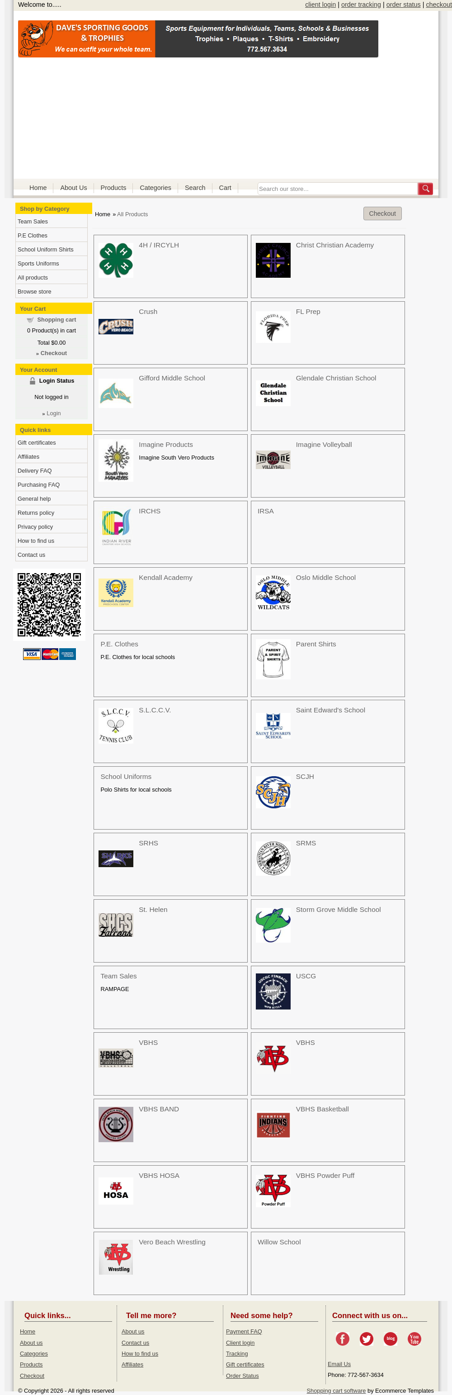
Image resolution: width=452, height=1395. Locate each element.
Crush (148, 311)
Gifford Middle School (172, 378)
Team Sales (118, 976)
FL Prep (308, 311)
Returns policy (36, 512)
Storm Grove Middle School (338, 909)
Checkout (382, 213)
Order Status (242, 1375)
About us (31, 1342)
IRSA (266, 511)
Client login (240, 1342)
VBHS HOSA (159, 1175)
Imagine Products (166, 444)
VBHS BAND (159, 1109)
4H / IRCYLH (159, 245)
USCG (306, 976)
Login (54, 413)
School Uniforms (125, 776)
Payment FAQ (244, 1331)
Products (114, 187)
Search (195, 187)
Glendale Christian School (336, 378)
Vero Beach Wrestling (172, 1242)
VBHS (148, 1042)
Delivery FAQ (35, 470)
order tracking (361, 4)
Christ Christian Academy (335, 245)
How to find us (36, 540)
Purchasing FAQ (39, 484)
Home (38, 187)
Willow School (279, 1242)
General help (34, 498)
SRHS (148, 843)
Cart (225, 187)
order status (403, 4)
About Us (73, 187)
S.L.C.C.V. (155, 710)
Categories (155, 187)
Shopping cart (57, 319)
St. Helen (153, 909)
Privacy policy (35, 526)
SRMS (306, 843)
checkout (439, 4)
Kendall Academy (166, 577)
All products (33, 277)
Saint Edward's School (330, 710)
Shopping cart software (336, 1390)
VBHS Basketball (322, 1109)
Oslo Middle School (326, 577)
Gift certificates (37, 442)
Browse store (35, 291)
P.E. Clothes (119, 644)
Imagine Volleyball (324, 444)
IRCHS (149, 511)
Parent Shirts (316, 644)
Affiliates (28, 456)
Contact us (31, 554)
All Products (132, 214)
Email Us (339, 1364)
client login (320, 4)
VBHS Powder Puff (325, 1175)
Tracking (237, 1353)
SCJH (305, 776)
